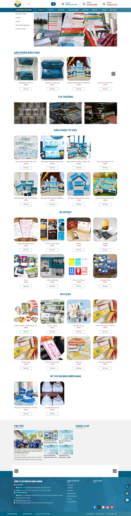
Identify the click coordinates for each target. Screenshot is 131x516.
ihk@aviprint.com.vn (25, 500)
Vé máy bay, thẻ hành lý (105, 362)
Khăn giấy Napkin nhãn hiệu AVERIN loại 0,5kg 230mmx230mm (78, 83)
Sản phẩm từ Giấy (21, 14)
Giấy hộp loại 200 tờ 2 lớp (105, 83)
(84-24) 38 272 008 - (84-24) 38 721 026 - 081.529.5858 (35, 490)
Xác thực (85, 10)
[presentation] (18, 74)
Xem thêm (30, 117)
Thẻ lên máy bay (25, 362)
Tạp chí (26, 280)
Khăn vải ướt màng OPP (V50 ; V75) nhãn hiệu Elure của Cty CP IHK (25, 407)
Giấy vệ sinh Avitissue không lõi (105, 198)
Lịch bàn (78, 243)
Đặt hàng (25, 89)
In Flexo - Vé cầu (52, 325)
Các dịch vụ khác (21, 29)
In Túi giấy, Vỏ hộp (105, 280)
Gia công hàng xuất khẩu (52, 407)
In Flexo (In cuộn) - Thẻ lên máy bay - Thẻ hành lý (26, 325)
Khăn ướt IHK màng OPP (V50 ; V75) (26, 161)
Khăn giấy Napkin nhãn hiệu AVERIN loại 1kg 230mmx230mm (25, 198)
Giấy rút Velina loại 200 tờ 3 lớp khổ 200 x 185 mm (79, 161)
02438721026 (27, 514)
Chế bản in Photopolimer (52, 362)
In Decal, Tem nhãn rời (78, 280)
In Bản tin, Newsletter (52, 280)
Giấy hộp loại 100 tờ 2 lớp (52, 83)
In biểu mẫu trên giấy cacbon (26, 243)
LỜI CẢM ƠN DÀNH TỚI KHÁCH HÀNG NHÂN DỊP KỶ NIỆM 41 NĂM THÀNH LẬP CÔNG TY (51, 442)
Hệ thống (61, 10)
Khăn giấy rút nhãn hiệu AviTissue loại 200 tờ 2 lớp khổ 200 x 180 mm (79, 198)
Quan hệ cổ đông (73, 10)
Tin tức (50, 10)
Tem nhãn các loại (78, 325)
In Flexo (18, 21)
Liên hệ (104, 10)
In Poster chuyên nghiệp (52, 243)
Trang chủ (41, 10)
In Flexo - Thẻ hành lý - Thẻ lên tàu (105, 325)
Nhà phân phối (72, 493)
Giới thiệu (113, 10)
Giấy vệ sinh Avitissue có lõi (105, 161)
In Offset (18, 18)
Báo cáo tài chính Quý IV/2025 (65, 441)
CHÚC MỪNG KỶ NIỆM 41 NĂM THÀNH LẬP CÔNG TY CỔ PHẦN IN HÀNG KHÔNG (28, 452)
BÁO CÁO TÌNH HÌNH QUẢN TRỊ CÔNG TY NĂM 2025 (51, 456)
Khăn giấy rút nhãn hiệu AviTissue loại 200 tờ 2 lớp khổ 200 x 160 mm (52, 161)
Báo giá (94, 10)
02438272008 (12, 514)
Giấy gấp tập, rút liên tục (26, 83)
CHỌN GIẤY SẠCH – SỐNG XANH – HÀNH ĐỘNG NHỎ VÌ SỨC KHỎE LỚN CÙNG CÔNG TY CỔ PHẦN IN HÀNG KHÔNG (66, 456)
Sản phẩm (70, 490)
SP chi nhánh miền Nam (23, 25)
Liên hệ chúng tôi (72, 501)
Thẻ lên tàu (79, 362)
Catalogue (105, 243)
